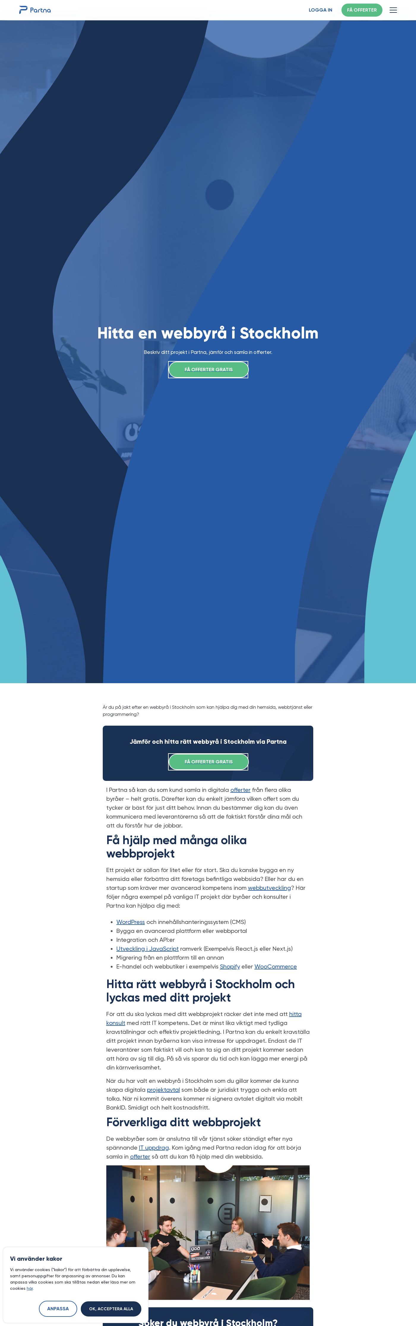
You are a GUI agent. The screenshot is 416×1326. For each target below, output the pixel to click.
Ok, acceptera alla (111, 1309)
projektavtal (163, 1089)
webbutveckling (269, 887)
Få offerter (362, 10)
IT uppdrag (154, 1147)
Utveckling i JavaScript (147, 948)
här (30, 1288)
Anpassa (58, 1309)
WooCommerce (275, 966)
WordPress (130, 921)
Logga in (320, 10)
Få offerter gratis (209, 370)
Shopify (230, 966)
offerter (240, 789)
